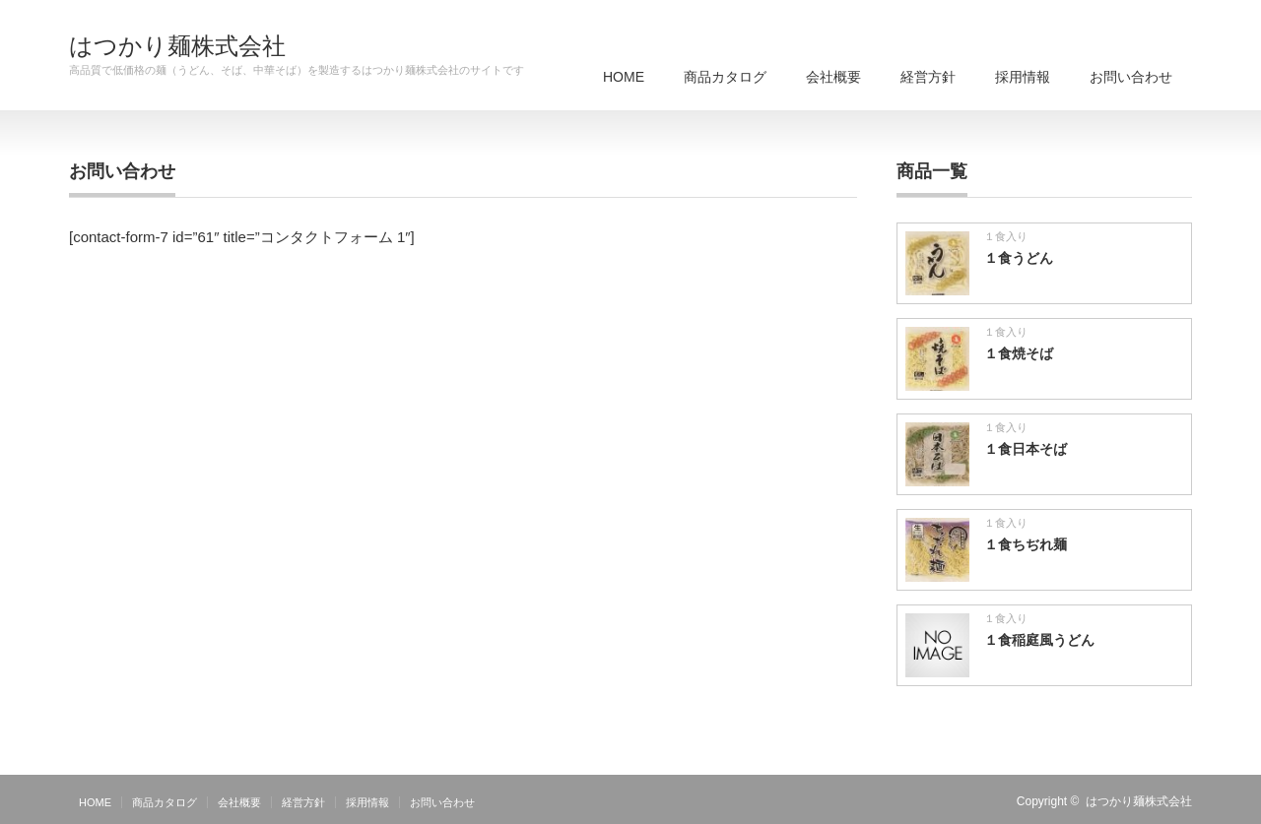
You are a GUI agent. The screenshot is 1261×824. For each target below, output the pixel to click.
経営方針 (928, 77)
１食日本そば (1025, 449)
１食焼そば (1018, 353)
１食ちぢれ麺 (1025, 544)
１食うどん (1018, 258)
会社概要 (833, 77)
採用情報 (1022, 77)
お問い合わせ (1131, 77)
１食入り (1006, 236)
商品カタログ (725, 77)
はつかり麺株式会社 (177, 46)
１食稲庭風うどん (1039, 640)
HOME (623, 77)
